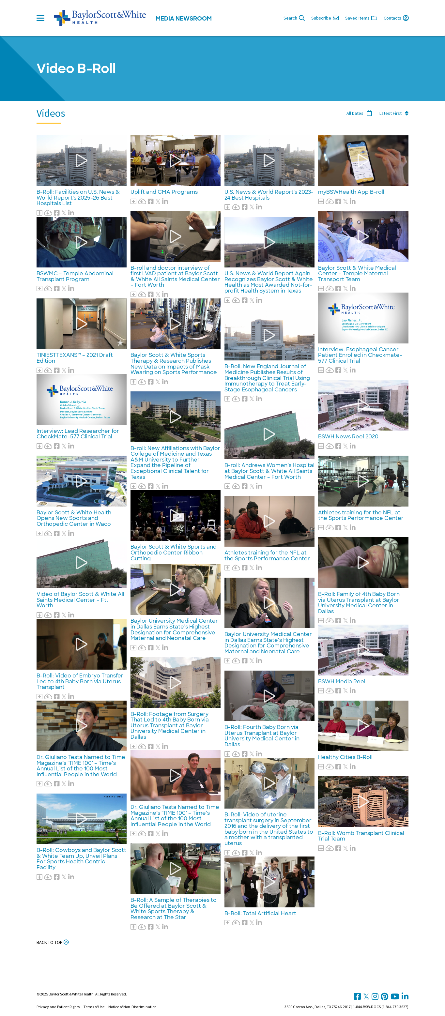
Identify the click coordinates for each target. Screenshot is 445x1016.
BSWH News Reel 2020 (348, 436)
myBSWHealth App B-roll (351, 192)
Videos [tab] (51, 113)
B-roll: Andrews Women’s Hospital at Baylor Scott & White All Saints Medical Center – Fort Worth (269, 471)
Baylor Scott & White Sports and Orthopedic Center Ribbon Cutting (173, 552)
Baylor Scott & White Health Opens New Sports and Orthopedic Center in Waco (74, 518)
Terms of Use (94, 1006)
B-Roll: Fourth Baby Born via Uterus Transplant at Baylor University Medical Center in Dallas (261, 736)
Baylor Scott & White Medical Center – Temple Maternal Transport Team (357, 274)
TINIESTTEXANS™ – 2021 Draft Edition (75, 358)
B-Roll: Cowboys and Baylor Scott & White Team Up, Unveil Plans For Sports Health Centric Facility (81, 859)
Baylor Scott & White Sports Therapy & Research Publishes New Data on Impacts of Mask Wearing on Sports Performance (173, 364)
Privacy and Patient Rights (58, 1006)
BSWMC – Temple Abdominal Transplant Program (75, 276)
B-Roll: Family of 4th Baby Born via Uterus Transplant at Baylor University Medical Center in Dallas (359, 603)
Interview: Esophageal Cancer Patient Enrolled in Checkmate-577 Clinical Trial (360, 355)
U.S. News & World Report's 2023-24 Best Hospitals (269, 195)
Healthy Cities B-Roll (345, 757)
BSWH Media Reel (341, 681)
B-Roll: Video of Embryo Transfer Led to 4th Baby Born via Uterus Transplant (80, 681)
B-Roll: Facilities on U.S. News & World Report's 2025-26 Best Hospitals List (78, 198)
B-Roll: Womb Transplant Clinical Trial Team (361, 836)
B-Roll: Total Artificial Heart (260, 913)
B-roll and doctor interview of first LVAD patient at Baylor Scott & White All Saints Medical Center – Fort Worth (175, 277)
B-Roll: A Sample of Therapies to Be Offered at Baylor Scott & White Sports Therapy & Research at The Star (173, 909)
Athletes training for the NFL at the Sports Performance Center (267, 555)
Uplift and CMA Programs (164, 192)
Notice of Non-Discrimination (132, 1006)
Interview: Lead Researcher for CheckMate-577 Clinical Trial (78, 434)
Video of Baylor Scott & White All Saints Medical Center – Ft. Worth (80, 600)
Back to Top (53, 942)
